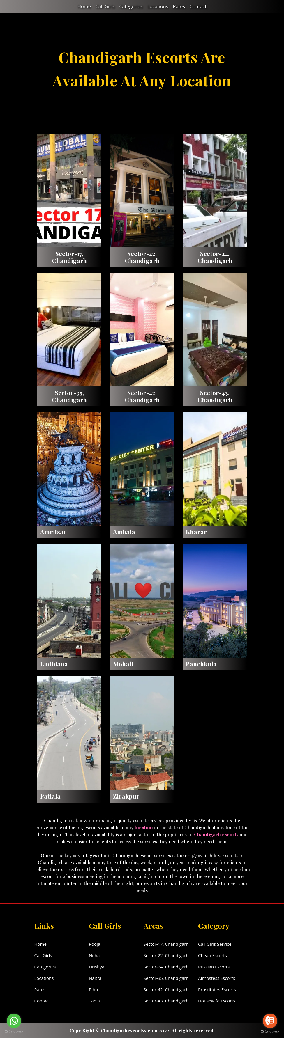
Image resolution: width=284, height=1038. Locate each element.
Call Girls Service (215, 944)
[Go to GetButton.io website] (270, 1032)
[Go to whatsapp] (14, 1021)
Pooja (94, 944)
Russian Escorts (214, 967)
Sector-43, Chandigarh (166, 1001)
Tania (94, 1001)
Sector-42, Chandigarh (166, 989)
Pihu (93, 989)
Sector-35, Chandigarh (166, 978)
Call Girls (105, 6)
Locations (157, 6)
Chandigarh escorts (216, 834)
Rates (179, 6)
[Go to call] (270, 1021)
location (144, 827)
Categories (130, 6)
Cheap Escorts (212, 955)
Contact (197, 6)
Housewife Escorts (216, 1001)
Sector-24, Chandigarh (166, 967)
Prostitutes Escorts (217, 989)
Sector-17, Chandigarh (166, 944)
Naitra (95, 978)
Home (84, 6)
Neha (94, 955)
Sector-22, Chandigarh (166, 955)
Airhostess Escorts (216, 978)
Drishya (96, 967)
